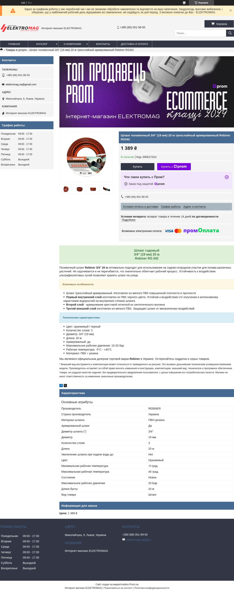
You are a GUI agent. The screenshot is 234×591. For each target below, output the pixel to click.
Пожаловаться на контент (118, 588)
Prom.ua (133, 584)
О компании (72, 44)
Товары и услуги (16, 49)
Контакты (103, 44)
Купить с (174, 166)
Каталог (42, 44)
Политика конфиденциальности (151, 588)
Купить (137, 166)
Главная (14, 44)
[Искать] (230, 33)
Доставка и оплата (134, 44)
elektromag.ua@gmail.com (21, 84)
